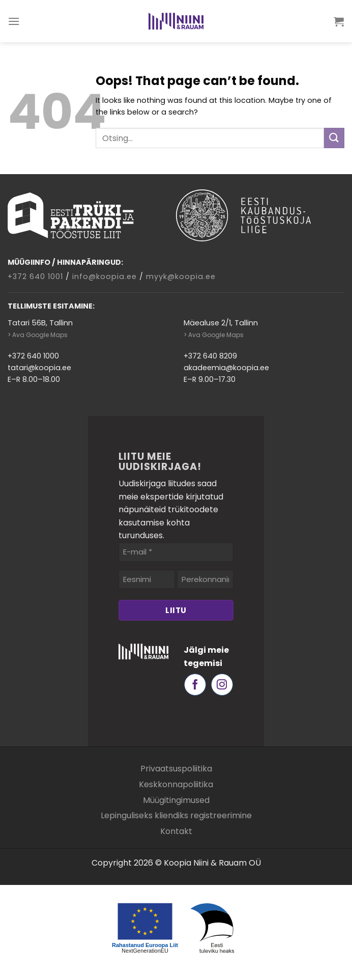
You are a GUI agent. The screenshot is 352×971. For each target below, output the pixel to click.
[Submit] (334, 138)
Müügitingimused (176, 800)
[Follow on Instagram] (222, 685)
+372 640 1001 (35, 276)
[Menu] (14, 21)
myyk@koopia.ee (181, 276)
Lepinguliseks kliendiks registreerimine (176, 815)
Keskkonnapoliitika (176, 784)
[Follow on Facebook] (195, 685)
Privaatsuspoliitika (176, 768)
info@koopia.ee (104, 276)
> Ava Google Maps (38, 334)
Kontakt (176, 831)
